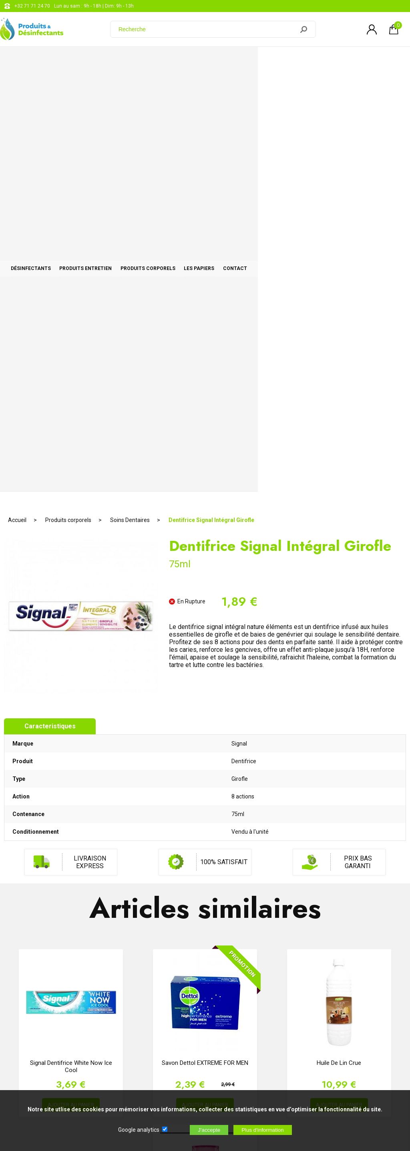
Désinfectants (46, 61)
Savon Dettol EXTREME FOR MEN (205, 629)
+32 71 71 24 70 (32, 6)
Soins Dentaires (130, 86)
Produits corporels (224, 61)
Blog (206, 1012)
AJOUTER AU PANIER (71, 671)
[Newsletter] (132, 1084)
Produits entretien (131, 61)
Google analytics (138, 1130)
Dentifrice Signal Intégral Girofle (211, 86)
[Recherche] (207, 29)
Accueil (17, 86)
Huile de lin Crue (339, 629)
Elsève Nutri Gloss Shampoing (205, 804)
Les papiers (306, 61)
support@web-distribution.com (235, 992)
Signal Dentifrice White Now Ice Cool (71, 632)
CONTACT (372, 61)
